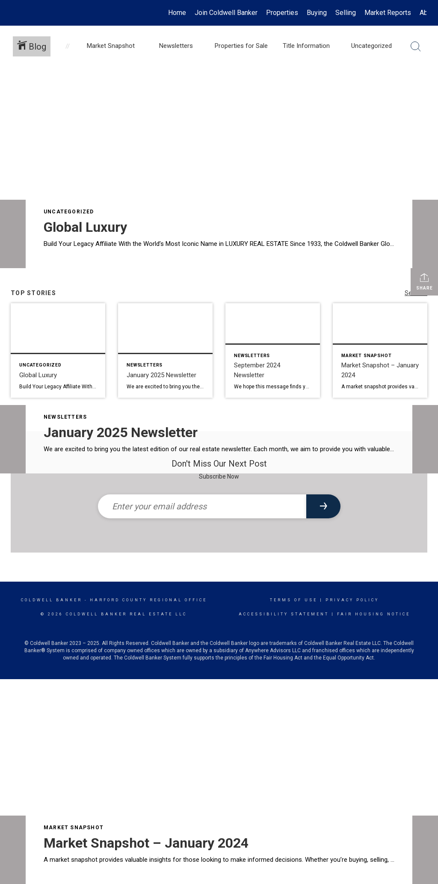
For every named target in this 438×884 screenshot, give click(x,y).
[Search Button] (415, 46)
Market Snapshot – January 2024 (146, 843)
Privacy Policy (352, 600)
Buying (317, 13)
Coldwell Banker (51, 600)
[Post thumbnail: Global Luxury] (58, 350)
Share (424, 281)
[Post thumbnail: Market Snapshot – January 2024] (380, 350)
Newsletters (65, 417)
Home (177, 13)
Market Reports (387, 13)
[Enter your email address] (202, 506)
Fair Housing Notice (373, 614)
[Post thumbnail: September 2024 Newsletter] (272, 350)
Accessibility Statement (284, 614)
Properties (282, 13)
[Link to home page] (16, 13)
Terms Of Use (293, 600)
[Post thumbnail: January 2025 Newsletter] (165, 350)
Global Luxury (85, 227)
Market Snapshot (74, 828)
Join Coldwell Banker (226, 13)
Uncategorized (69, 212)
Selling (345, 13)
